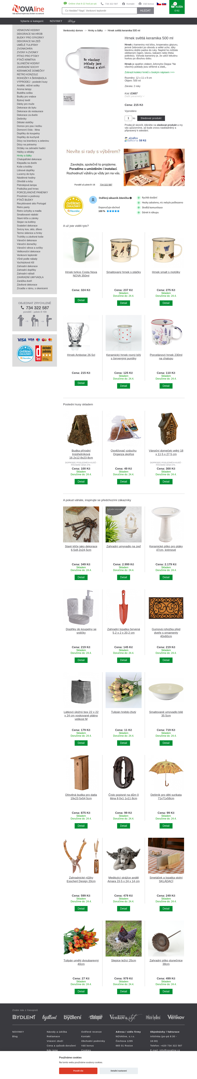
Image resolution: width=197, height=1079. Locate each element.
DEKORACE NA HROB (29, 34)
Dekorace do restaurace (30, 111)
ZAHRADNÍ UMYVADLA (30, 277)
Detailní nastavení (119, 1071)
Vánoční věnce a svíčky (30, 247)
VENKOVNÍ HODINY (28, 30)
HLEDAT (145, 10)
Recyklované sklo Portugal (31, 203)
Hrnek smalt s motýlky (166, 272)
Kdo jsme (52, 1050)
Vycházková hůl (25, 262)
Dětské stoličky (25, 122)
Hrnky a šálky (24, 155)
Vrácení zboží (55, 1041)
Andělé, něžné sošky (28, 85)
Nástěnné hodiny (26, 177)
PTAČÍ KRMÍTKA (26, 59)
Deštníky (21, 118)
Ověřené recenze (91, 1031)
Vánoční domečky (26, 244)
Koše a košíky (24, 166)
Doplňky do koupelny (28, 133)
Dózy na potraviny (27, 144)
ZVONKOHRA (24, 48)
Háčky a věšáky (25, 152)
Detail (81, 300)
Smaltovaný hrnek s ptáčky (123, 272)
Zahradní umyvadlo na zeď (123, 546)
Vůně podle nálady (27, 259)
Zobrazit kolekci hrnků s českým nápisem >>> (150, 72)
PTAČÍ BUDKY (25, 200)
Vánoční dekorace (27, 240)
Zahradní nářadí (25, 273)
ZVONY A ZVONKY (27, 52)
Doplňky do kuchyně (28, 137)
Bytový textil (23, 100)
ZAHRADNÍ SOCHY (28, 67)
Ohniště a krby (25, 181)
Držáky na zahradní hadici (31, 148)
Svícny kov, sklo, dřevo (29, 229)
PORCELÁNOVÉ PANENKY (32, 192)
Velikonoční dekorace (28, 251)
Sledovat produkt (151, 118)
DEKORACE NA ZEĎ (28, 41)
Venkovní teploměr (27, 255)
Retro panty (23, 207)
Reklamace (53, 1036)
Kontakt (130, 3)
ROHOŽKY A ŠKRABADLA (32, 78)
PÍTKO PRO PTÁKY (28, 56)
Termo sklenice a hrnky (29, 233)
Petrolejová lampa (27, 185)
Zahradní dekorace (27, 266)
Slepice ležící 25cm (123, 960)
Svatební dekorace (27, 225)
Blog (15, 1036)
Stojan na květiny (26, 222)
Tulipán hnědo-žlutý (123, 712)
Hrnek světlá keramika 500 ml (124, 30)
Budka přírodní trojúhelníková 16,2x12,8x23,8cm (81, 454)
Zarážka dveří (24, 281)
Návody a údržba (57, 1031)
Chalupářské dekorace (29, 159)
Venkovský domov (73, 30)
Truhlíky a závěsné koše (30, 236)
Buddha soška (24, 93)
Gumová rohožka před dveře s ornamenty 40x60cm (166, 633)
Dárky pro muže (25, 104)
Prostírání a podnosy (28, 196)
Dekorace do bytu (26, 107)
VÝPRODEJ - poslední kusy (32, 82)
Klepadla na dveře (27, 163)
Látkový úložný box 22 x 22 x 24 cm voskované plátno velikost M (81, 715)
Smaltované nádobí (27, 214)
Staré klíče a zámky (27, 218)
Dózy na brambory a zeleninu (33, 141)
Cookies (86, 1050)
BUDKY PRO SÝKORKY (30, 37)
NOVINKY (56, 21)
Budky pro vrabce (26, 96)
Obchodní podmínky (93, 1041)
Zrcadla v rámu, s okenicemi (32, 288)
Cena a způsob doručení (61, 1045)
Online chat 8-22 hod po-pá (82, 3)
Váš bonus (148, 3)
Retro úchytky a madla (29, 211)
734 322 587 (111, 3)
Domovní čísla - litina (28, 129)
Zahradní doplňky (26, 270)
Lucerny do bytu (25, 174)
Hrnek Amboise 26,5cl (81, 354)
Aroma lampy (24, 89)
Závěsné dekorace (27, 284)
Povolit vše (78, 1071)
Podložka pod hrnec (28, 188)
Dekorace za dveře (27, 115)
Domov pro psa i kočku (29, 126)
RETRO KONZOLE (27, 74)
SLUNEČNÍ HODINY (28, 63)
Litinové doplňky (26, 170)
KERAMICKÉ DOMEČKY (31, 70)
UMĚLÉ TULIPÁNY (27, 45)
